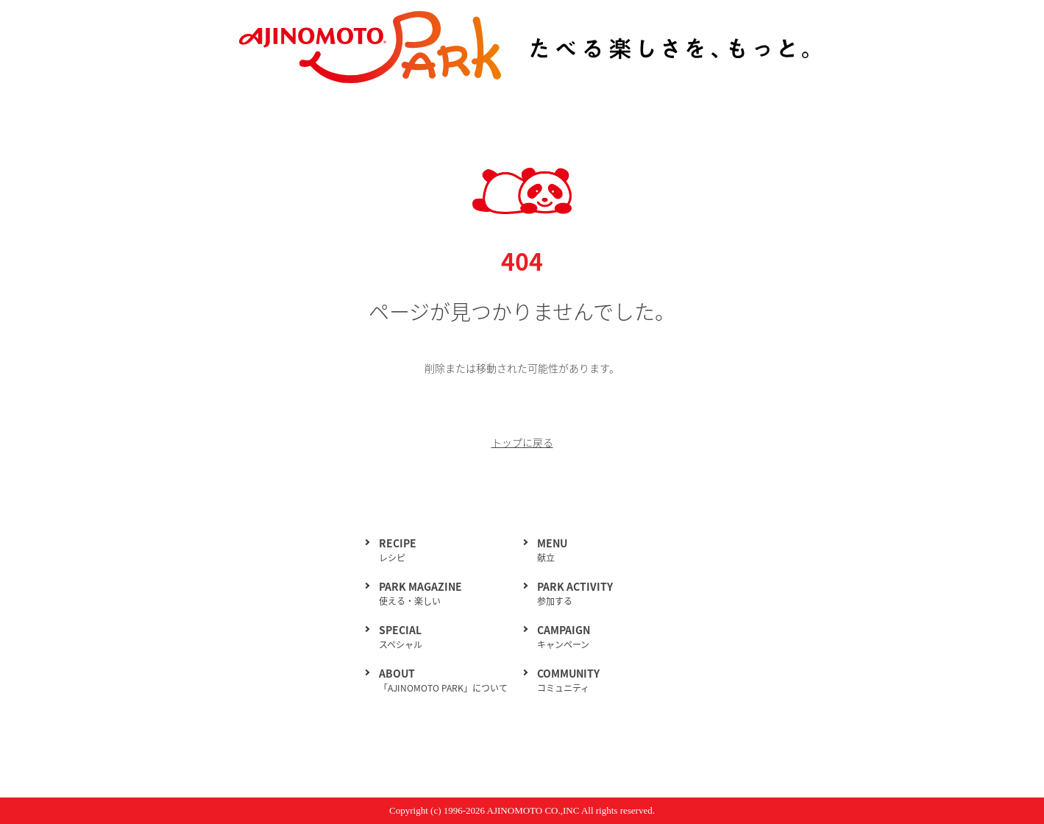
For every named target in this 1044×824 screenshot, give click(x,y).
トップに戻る (522, 442)
